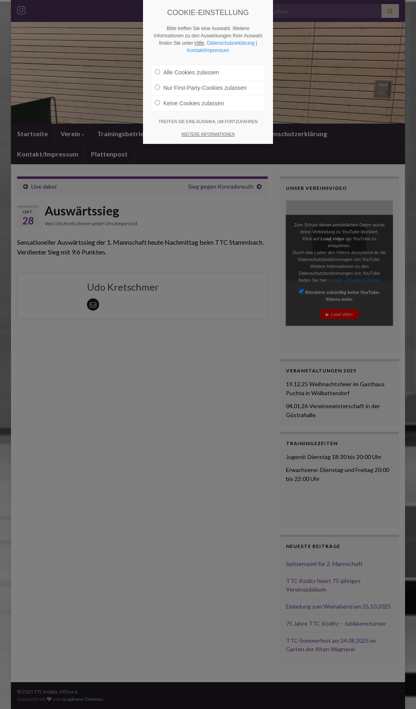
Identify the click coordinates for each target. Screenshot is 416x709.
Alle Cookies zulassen (187, 72)
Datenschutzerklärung (230, 43)
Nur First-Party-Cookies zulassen (201, 88)
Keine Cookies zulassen (189, 103)
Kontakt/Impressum (208, 50)
